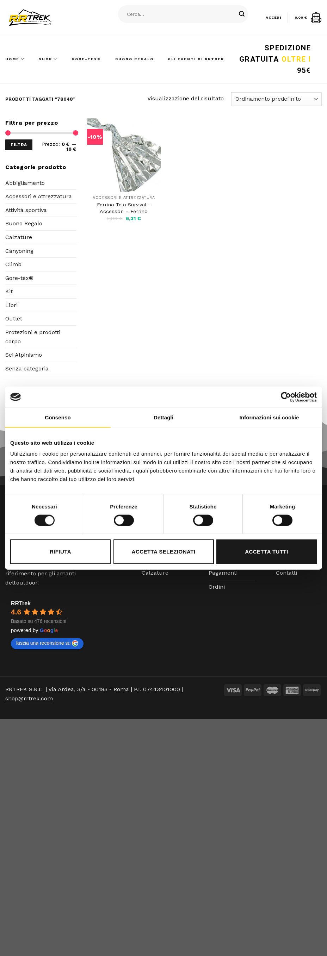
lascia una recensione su (47, 643)
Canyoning (19, 251)
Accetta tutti (266, 552)
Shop (48, 59)
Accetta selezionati (164, 552)
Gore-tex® (19, 278)
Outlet (13, 318)
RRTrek (21, 603)
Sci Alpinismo (23, 354)
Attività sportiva (26, 210)
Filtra (19, 144)
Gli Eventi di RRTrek (196, 59)
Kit (9, 291)
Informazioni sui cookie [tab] (269, 417)
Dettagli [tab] (163, 417)
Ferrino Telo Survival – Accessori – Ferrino (124, 208)
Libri (11, 305)
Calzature (18, 237)
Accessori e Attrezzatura (38, 196)
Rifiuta (60, 552)
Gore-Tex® (86, 59)
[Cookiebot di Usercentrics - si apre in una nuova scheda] (286, 397)
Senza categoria (27, 368)
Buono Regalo (134, 59)
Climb (13, 264)
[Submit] (242, 14)
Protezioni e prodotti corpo (32, 337)
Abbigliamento (25, 183)
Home (15, 59)
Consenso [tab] (57, 417)
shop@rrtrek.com (29, 698)
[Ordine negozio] (276, 99)
